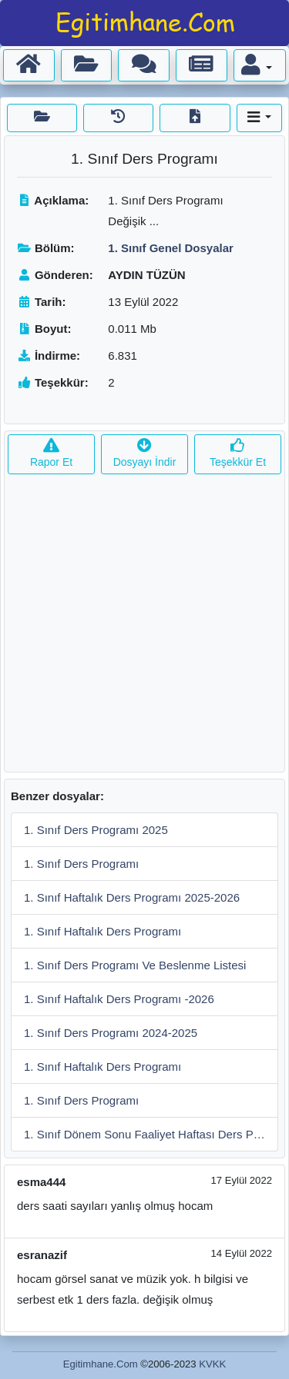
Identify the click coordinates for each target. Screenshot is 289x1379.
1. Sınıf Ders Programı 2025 (96, 829)
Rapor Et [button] (51, 454)
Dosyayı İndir (144, 454)
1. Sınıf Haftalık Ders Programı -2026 (119, 998)
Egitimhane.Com (100, 1364)
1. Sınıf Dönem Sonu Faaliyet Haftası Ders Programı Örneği (151, 1134)
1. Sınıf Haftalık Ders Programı (102, 931)
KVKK (212, 1364)
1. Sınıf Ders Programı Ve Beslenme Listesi (135, 965)
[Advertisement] (144, 627)
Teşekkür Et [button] (238, 454)
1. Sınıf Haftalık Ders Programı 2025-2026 (132, 897)
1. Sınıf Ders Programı (81, 863)
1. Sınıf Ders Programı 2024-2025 (110, 1032)
